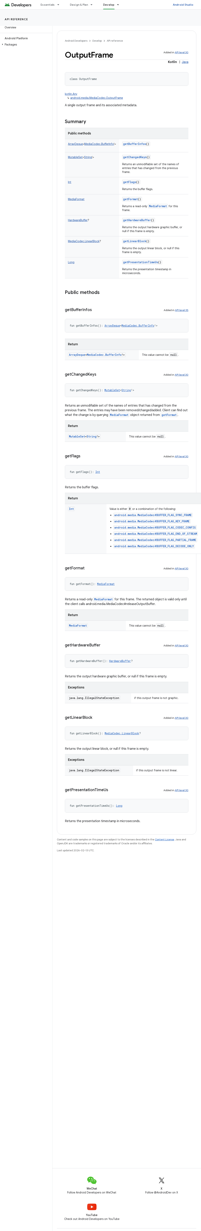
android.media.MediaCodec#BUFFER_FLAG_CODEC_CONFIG (155, 527)
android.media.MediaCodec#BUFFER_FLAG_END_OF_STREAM (155, 534)
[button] (25, 44)
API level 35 (181, 310)
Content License (164, 839)
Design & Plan (79, 4)
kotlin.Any (71, 94)
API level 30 (181, 52)
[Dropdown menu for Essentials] (60, 4)
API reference (16, 19)
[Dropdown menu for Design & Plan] (93, 4)
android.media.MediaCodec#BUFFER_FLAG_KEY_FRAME (152, 521)
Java (185, 62)
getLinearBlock (134, 241)
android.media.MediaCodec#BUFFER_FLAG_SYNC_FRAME (153, 515)
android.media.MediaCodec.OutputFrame (96, 98)
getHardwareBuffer (137, 220)
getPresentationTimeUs (140, 262)
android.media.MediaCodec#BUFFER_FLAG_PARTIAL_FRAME (155, 540)
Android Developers (76, 40)
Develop (97, 40)
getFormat (130, 199)
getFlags (129, 182)
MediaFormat (158, 206)
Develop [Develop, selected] (109, 4)
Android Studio (183, 4)
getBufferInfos (134, 144)
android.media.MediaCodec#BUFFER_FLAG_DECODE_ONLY (154, 546)
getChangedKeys (135, 157)
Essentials (48, 4)
